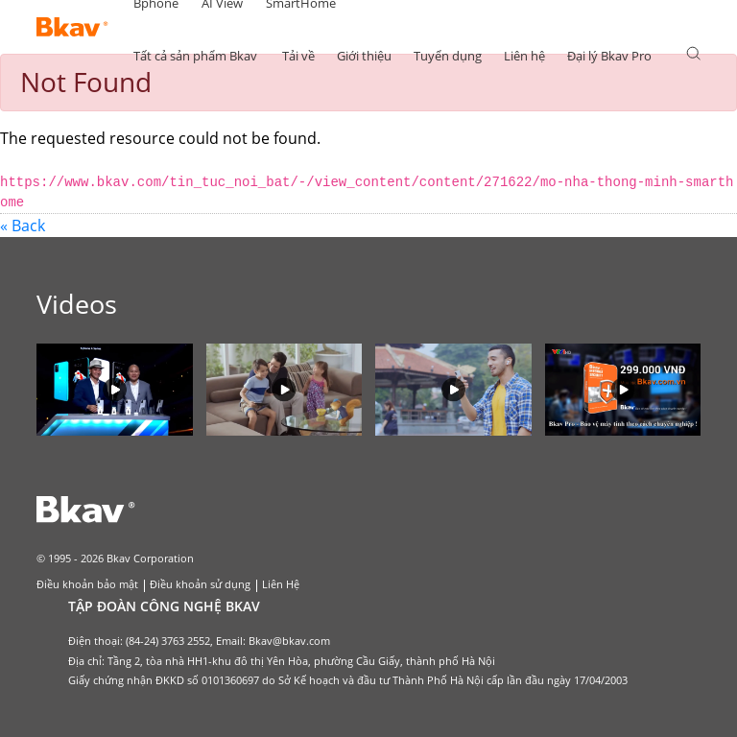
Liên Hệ (280, 584)
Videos (76, 303)
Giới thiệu (364, 55)
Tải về (298, 55)
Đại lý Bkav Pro (609, 55)
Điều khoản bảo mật (87, 584)
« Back (22, 225)
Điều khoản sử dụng (200, 584)
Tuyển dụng (448, 55)
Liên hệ (524, 55)
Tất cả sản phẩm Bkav (195, 55)
